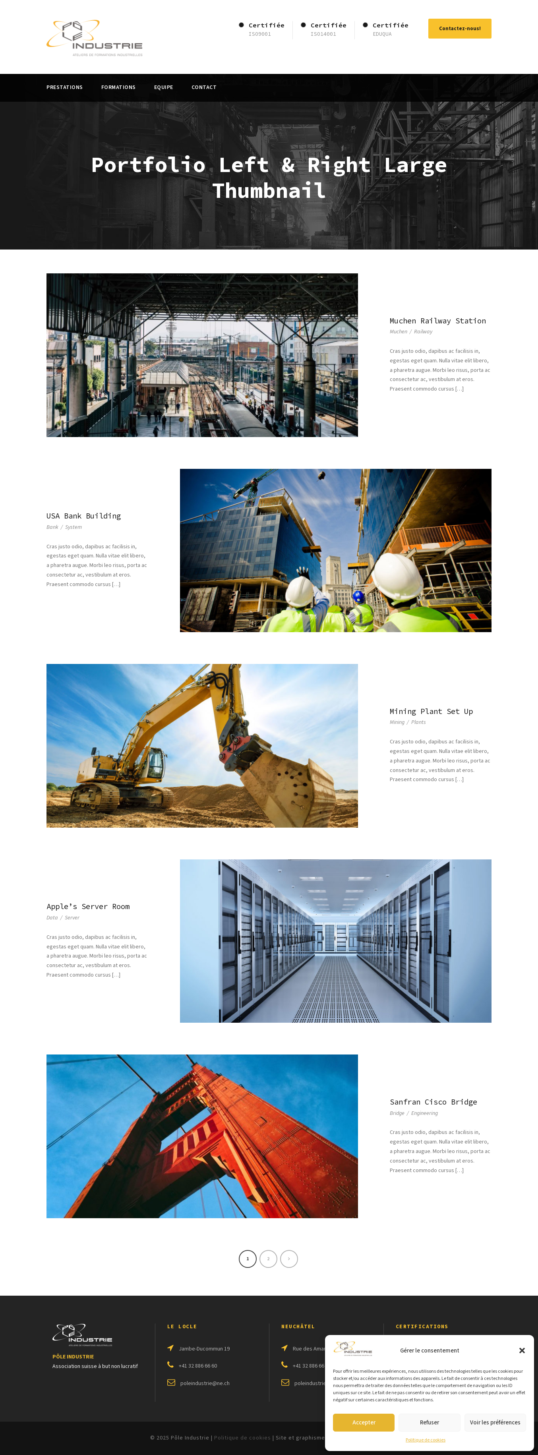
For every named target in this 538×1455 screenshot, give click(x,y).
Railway (423, 332)
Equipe (163, 87)
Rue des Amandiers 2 (318, 1349)
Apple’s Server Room (88, 906)
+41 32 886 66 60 (198, 1366)
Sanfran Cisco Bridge (433, 1102)
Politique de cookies (425, 1440)
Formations (118, 87)
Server (72, 918)
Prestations (64, 87)
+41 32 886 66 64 (312, 1366)
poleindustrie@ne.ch (205, 1383)
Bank (52, 527)
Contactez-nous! (460, 28)
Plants (418, 722)
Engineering (424, 1113)
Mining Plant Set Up (431, 711)
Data (52, 918)
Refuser (429, 1422)
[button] (522, 1350)
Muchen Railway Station (438, 320)
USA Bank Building (83, 515)
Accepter (363, 1422)
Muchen (398, 332)
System (73, 527)
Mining (397, 722)
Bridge (397, 1113)
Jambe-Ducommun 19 (204, 1349)
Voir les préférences (495, 1422)
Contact (204, 87)
